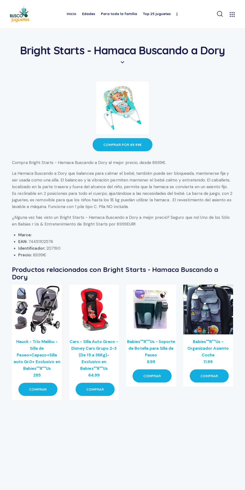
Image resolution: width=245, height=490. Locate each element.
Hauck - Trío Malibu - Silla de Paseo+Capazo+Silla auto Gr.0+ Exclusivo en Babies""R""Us (37, 355)
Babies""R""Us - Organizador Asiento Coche (208, 348)
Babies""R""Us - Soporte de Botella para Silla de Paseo (151, 348)
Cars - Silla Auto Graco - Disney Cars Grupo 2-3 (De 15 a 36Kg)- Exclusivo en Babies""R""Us (94, 355)
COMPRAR (38, 389)
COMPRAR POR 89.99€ (122, 144)
